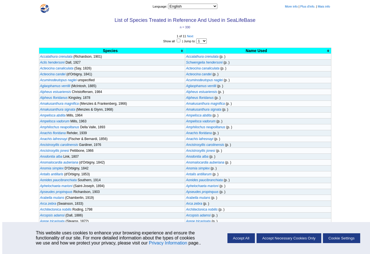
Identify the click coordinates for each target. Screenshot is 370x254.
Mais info (324, 6)
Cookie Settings (342, 238)
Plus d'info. (307, 6)
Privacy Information (168, 243)
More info (291, 6)
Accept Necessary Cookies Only (288, 238)
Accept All (241, 238)
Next (190, 36)
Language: (160, 6)
